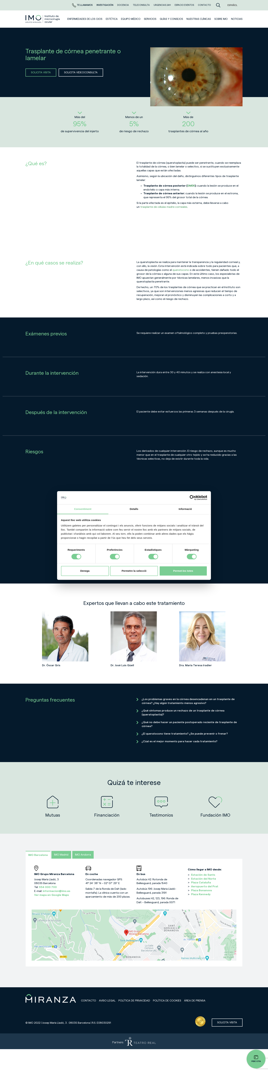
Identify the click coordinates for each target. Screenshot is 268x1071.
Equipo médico (130, 19)
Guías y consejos (171, 19)
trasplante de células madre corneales (163, 207)
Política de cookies (167, 1000)
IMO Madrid (61, 854)
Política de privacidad (134, 1000)
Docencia (123, 5)
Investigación (105, 5)
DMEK (191, 185)
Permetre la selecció (134, 570)
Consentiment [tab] (82, 508)
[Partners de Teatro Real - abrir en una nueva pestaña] (134, 1041)
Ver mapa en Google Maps (51, 895)
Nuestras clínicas (198, 19)
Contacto (88, 1000)
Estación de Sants (203, 874)
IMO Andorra (83, 854)
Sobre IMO (221, 19)
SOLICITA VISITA (41, 72)
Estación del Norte (203, 878)
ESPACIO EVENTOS (185, 5)
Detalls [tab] (134, 508)
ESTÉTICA (112, 19)
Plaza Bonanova (201, 890)
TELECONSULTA (141, 5)
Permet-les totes (183, 570)
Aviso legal (107, 1000)
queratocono (180, 270)
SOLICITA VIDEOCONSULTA (81, 72)
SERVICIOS (150, 19)
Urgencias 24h (162, 5)
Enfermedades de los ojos (84, 19)
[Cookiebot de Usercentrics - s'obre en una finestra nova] (192, 497)
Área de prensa (194, 1000)
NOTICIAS (237, 19)
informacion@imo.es (56, 891)
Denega (84, 570)
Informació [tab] (185, 508)
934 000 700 (48, 887)
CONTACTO (204, 5)
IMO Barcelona (38, 855)
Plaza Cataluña (201, 882)
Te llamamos (82, 5)
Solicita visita (227, 1022)
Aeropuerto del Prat (204, 886)
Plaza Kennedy (201, 894)
